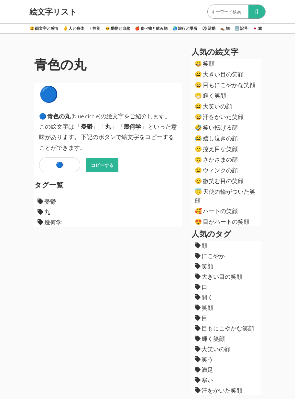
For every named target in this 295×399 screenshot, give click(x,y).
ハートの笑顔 (216, 210)
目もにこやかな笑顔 (225, 84)
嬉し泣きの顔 (216, 138)
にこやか (210, 255)
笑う (204, 359)
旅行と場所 (184, 28)
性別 (94, 28)
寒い (204, 379)
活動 (208, 28)
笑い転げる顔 (216, 127)
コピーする (102, 165)
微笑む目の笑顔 (219, 180)
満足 (204, 369)
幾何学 (50, 222)
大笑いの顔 (213, 106)
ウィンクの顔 (216, 170)
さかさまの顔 (216, 159)
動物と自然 (117, 28)
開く (204, 297)
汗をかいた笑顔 (219, 116)
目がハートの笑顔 (222, 221)
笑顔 (204, 63)
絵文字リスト (53, 12)
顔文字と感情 (43, 28)
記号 (241, 28)
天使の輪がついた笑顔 (225, 196)
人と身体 (73, 28)
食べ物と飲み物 (151, 28)
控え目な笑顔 (216, 148)
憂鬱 (47, 201)
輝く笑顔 (210, 95)
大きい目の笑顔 (219, 74)
